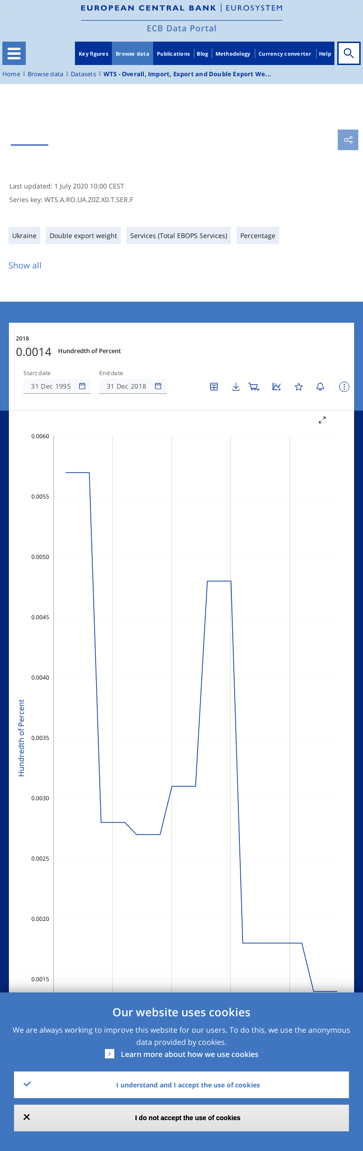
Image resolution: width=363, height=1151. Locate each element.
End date (111, 373)
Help (325, 53)
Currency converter (285, 53)
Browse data (132, 53)
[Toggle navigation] (14, 53)
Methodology (233, 53)
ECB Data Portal (182, 28)
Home (11, 74)
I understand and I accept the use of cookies (188, 1084)
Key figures (93, 53)
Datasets (83, 74)
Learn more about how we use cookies (190, 1054)
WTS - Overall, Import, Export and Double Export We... (187, 74)
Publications (173, 53)
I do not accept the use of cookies (188, 1118)
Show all (25, 265)
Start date (37, 373)
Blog (202, 53)
